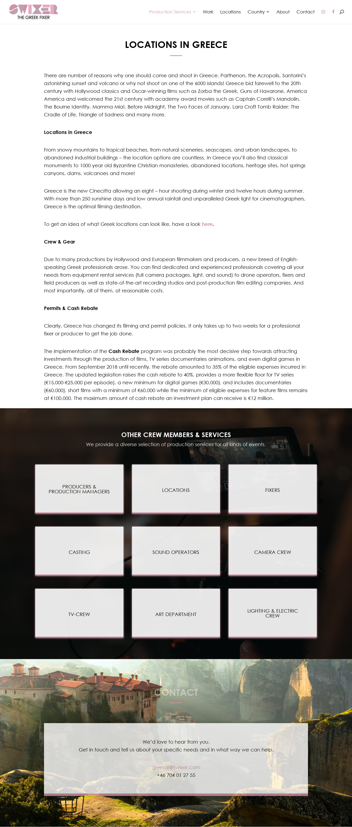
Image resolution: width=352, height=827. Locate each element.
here (207, 224)
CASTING (79, 552)
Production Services (170, 12)
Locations (230, 12)
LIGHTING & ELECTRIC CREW (272, 613)
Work (208, 12)
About (283, 12)
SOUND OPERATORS (176, 552)
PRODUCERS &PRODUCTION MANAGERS (79, 489)
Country (256, 12)
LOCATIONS (176, 490)
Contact (306, 12)
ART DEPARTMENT (176, 614)
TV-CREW (79, 614)
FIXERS (272, 490)
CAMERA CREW (272, 552)
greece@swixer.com (176, 767)
